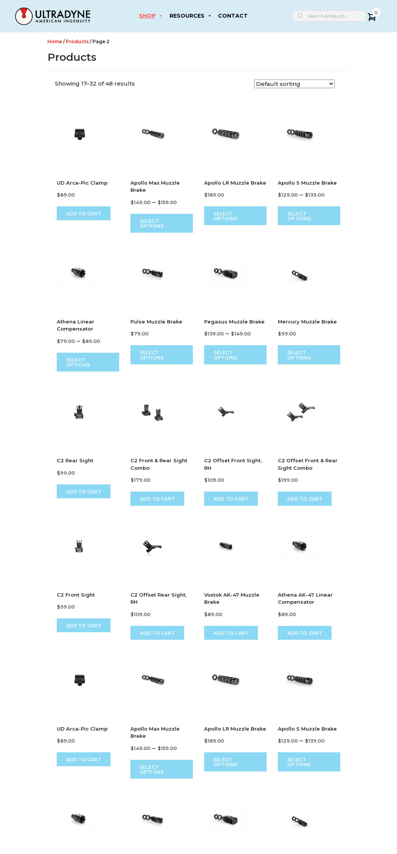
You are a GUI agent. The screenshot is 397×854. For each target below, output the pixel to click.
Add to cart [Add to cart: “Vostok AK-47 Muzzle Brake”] (231, 633)
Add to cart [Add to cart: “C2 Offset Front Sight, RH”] (231, 499)
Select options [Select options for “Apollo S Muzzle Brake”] (299, 216)
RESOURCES (191, 16)
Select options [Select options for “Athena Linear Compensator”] (78, 362)
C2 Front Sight (76, 594)
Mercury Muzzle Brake (307, 322)
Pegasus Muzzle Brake (234, 322)
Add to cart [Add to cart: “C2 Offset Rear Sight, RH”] (157, 633)
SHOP (151, 16)
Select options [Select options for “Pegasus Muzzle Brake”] (225, 355)
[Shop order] (294, 84)
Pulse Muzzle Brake (156, 322)
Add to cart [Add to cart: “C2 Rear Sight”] (83, 492)
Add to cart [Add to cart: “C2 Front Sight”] (83, 625)
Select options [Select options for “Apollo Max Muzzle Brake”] (152, 223)
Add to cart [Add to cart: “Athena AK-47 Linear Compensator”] (304, 633)
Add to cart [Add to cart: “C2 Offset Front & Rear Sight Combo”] (304, 499)
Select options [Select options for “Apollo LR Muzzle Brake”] (225, 216)
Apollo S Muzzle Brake (307, 183)
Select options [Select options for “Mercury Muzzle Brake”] (299, 355)
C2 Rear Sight (75, 460)
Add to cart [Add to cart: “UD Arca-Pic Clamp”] (83, 214)
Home (54, 41)
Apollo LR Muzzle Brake (235, 183)
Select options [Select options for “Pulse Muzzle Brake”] (152, 355)
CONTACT (233, 15)
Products (77, 41)
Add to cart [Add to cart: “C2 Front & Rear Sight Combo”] (157, 499)
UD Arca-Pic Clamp (82, 183)
